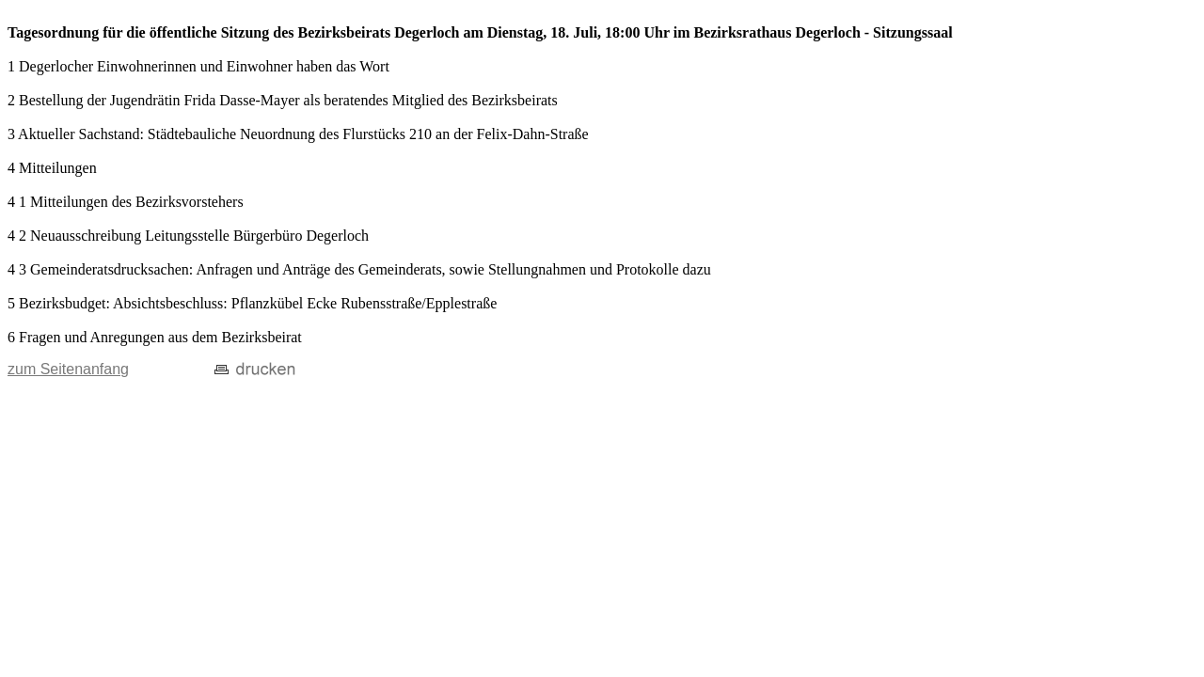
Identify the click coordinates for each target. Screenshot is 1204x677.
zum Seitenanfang (68, 369)
